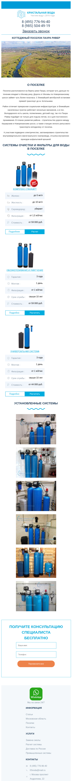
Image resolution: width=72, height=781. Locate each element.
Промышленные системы (38, 753)
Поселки (30, 723)
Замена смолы (33, 740)
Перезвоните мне (36, 664)
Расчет (34, 232)
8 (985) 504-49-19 (36, 26)
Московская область (36, 719)
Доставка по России (36, 749)
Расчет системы (34, 744)
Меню (64, 5)
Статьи (29, 714)
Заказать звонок (36, 31)
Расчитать (35, 313)
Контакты (30, 727)
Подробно (14, 313)
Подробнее (14, 232)
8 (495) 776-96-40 (36, 22)
